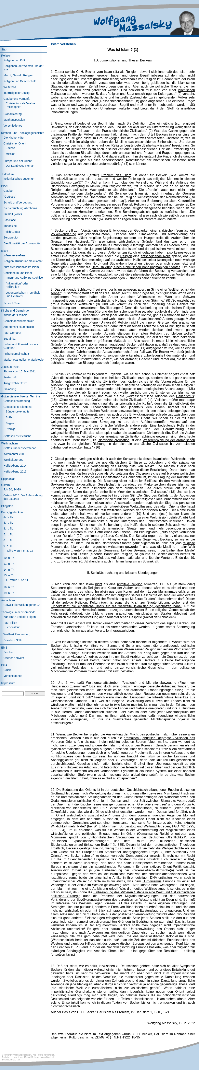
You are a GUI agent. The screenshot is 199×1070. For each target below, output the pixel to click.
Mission (10, 153)
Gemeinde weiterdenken (18, 321)
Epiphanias (8, 478)
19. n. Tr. (8, 593)
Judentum (7, 174)
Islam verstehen (14, 255)
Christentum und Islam (17, 273)
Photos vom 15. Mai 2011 (19, 371)
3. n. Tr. (8, 522)
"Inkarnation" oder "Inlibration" (17, 285)
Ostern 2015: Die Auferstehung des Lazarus (22, 497)
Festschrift (10, 377)
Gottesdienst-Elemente (17, 406)
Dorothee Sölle (12, 640)
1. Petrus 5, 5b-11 (17, 580)
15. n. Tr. (8, 575)
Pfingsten (7, 506)
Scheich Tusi (11, 303)
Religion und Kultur (15, 60)
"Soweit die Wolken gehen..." (21, 604)
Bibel (4, 186)
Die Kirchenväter (14, 137)
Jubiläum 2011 (10, 367)
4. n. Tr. (8, 528)
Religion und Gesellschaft (19, 81)
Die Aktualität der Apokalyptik (21, 243)
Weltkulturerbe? (13, 459)
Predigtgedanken (12, 512)
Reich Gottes (11, 231)
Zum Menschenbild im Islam (21, 267)
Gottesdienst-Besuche (17, 436)
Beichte (8, 652)
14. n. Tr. (8, 569)
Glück (7, 670)
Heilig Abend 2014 (15, 465)
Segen (10, 423)
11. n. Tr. (8, 563)
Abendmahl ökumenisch (18, 326)
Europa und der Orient (17, 161)
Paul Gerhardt (12, 332)
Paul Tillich (10, 622)
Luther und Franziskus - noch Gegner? (21, 346)
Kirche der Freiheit (15, 315)
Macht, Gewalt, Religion (18, 75)
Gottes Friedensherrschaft (19, 448)
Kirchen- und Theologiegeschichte (22, 133)
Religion (6, 55)
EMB (4, 647)
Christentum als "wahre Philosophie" (20, 105)
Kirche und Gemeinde (15, 310)
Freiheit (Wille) (12, 214)
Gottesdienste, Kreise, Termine (20, 396)
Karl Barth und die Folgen (19, 616)
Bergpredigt (10, 237)
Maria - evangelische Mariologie (23, 359)
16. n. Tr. (8, 587)
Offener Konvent (13, 658)
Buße (9, 417)
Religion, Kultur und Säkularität (22, 261)
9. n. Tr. (8, 546)
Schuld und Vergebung (17, 202)
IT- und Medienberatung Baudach (39, 1057)
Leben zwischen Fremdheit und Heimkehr (23, 294)
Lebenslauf (13, 627)
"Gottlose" (9, 196)
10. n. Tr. (8, 557)
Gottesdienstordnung (16, 401)
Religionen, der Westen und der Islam (23, 67)
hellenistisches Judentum (19, 178)
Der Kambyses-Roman (20, 165)
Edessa (10, 148)
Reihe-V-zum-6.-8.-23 (19, 550)
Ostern (5, 485)
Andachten (8, 600)
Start (4, 49)
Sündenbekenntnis (17, 411)
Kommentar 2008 (14, 454)
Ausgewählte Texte (15, 383)
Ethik (4, 665)
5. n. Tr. (8, 534)
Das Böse (9, 220)
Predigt (10, 429)
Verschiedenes (12, 125)
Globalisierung (12, 114)
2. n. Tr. (8, 516)
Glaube (8, 190)
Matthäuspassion (14, 119)
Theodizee (10, 226)
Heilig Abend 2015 (15, 471)
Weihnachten (9, 443)
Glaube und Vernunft (16, 98)
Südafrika (9, 338)
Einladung (9, 389)
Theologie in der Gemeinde (18, 612)
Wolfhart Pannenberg (16, 634)
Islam (4, 250)
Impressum (8, 683)
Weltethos (9, 87)
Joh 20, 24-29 (12, 489)
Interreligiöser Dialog (16, 92)
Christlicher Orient (14, 143)
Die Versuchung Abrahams (20, 208)
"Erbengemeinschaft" (16, 353)
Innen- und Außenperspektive (24, 277)
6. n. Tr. (8, 540)
